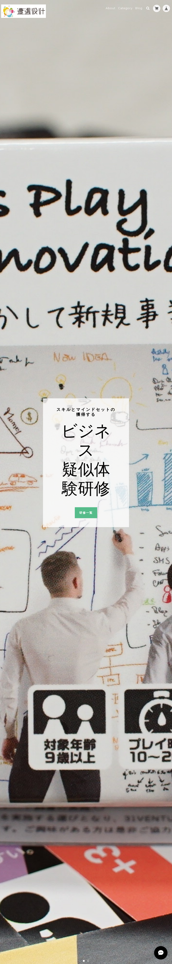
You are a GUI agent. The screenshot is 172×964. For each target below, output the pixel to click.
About (111, 8)
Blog (138, 8)
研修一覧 (86, 512)
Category (125, 8)
